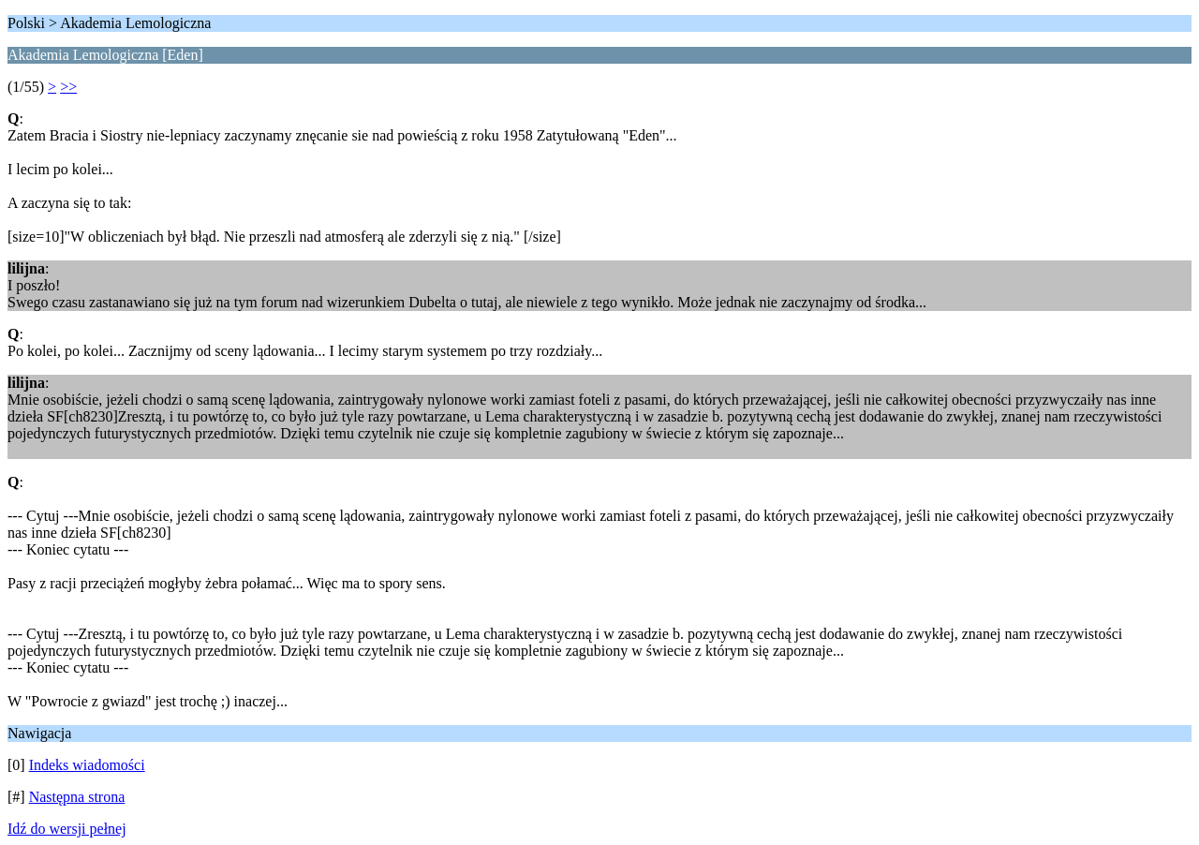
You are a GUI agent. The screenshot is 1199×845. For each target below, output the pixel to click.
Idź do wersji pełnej (66, 829)
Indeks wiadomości (87, 765)
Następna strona (77, 797)
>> (68, 87)
